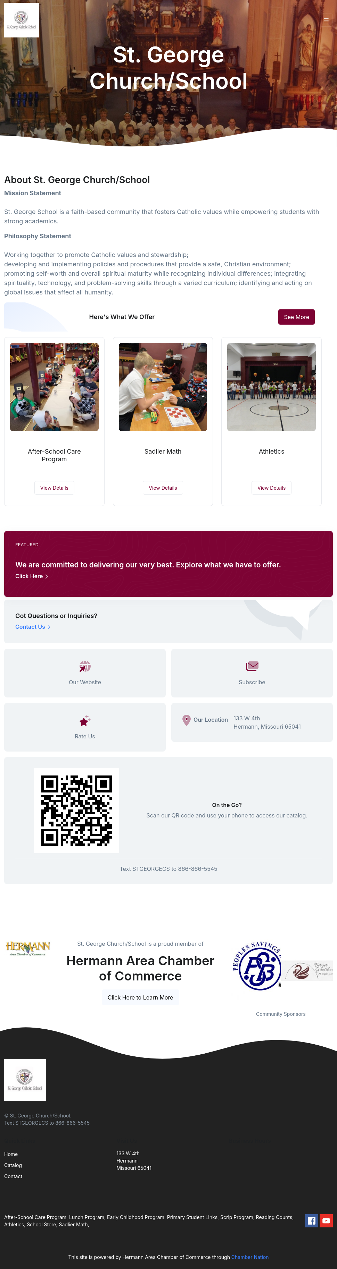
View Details (54, 488)
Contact (13, 1176)
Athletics (272, 451)
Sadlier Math (163, 451)
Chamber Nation (250, 1257)
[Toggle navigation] (326, 20)
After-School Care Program (54, 455)
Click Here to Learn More (140, 997)
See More (296, 317)
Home (11, 1154)
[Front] (23, 20)
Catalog (13, 1165)
